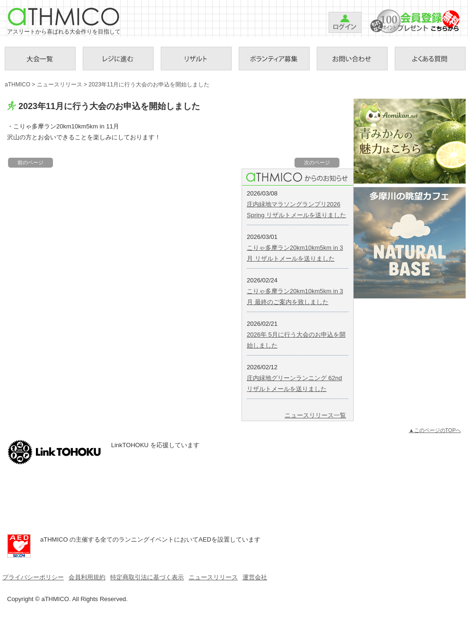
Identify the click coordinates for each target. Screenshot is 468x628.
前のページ (30, 162)
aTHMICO (64, 16)
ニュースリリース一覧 (315, 415)
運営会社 (255, 577)
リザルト (196, 58)
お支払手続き (118, 58)
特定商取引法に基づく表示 (147, 577)
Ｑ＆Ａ (430, 58)
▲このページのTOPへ (435, 430)
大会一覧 (40, 58)
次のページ (317, 162)
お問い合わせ (352, 58)
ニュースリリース (59, 84)
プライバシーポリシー (33, 577)
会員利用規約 (87, 577)
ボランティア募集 (274, 58)
